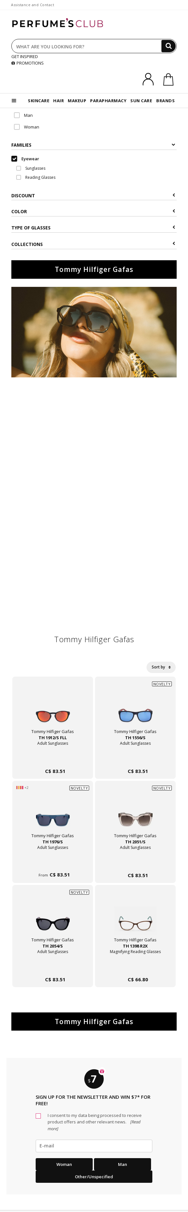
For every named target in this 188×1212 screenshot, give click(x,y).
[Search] (168, 46)
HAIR (58, 101)
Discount (93, 195)
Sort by (161, 667)
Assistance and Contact (32, 4)
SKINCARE (38, 101)
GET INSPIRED (24, 56)
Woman (26, 127)
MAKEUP (77, 101)
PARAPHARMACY (108, 101)
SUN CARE (141, 101)
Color (93, 211)
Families (93, 145)
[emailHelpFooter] (94, 1146)
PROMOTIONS (27, 63)
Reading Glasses (35, 177)
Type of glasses (93, 228)
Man (23, 115)
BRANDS (165, 101)
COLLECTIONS (93, 244)
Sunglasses (30, 168)
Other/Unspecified (94, 1177)
